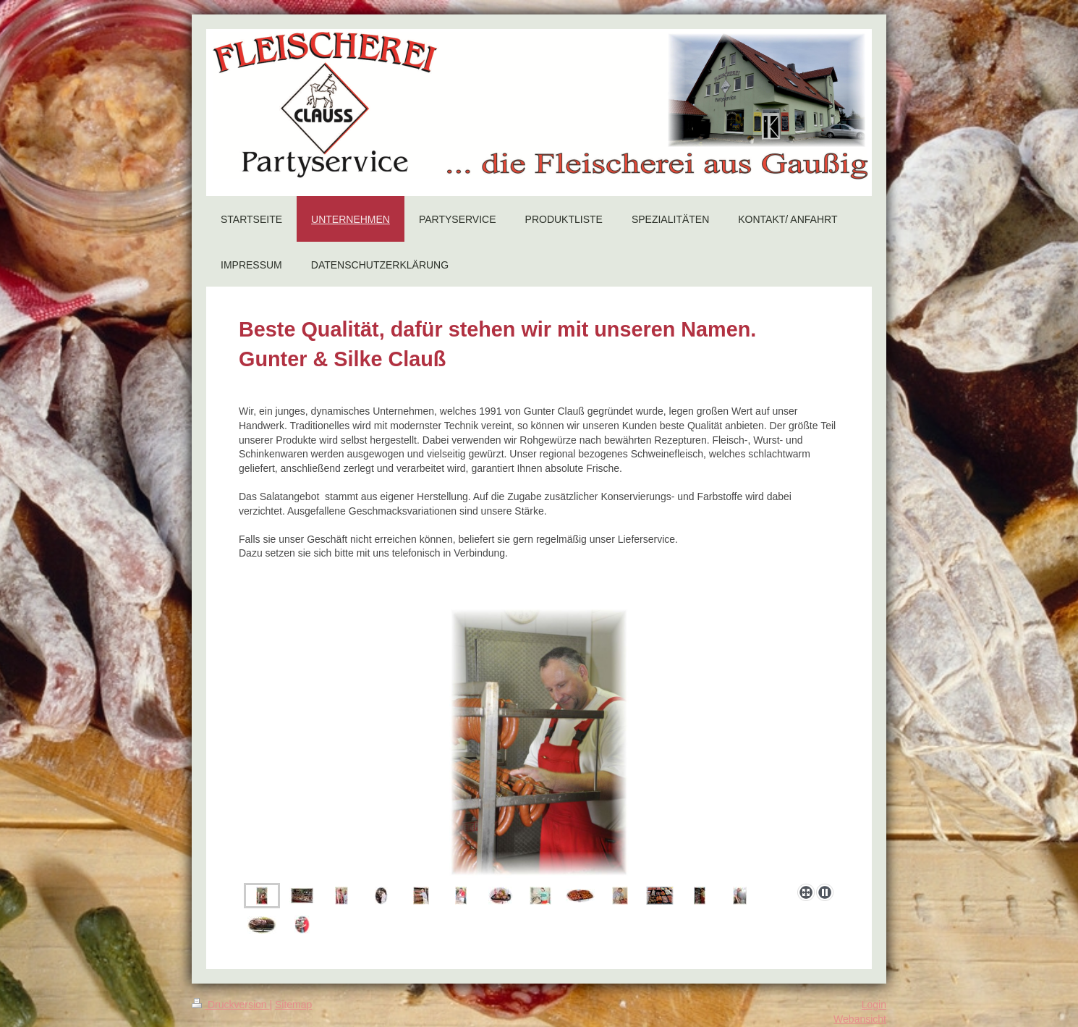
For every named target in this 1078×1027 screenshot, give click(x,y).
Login (874, 1004)
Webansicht (859, 1019)
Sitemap (293, 1004)
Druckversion (230, 1004)
